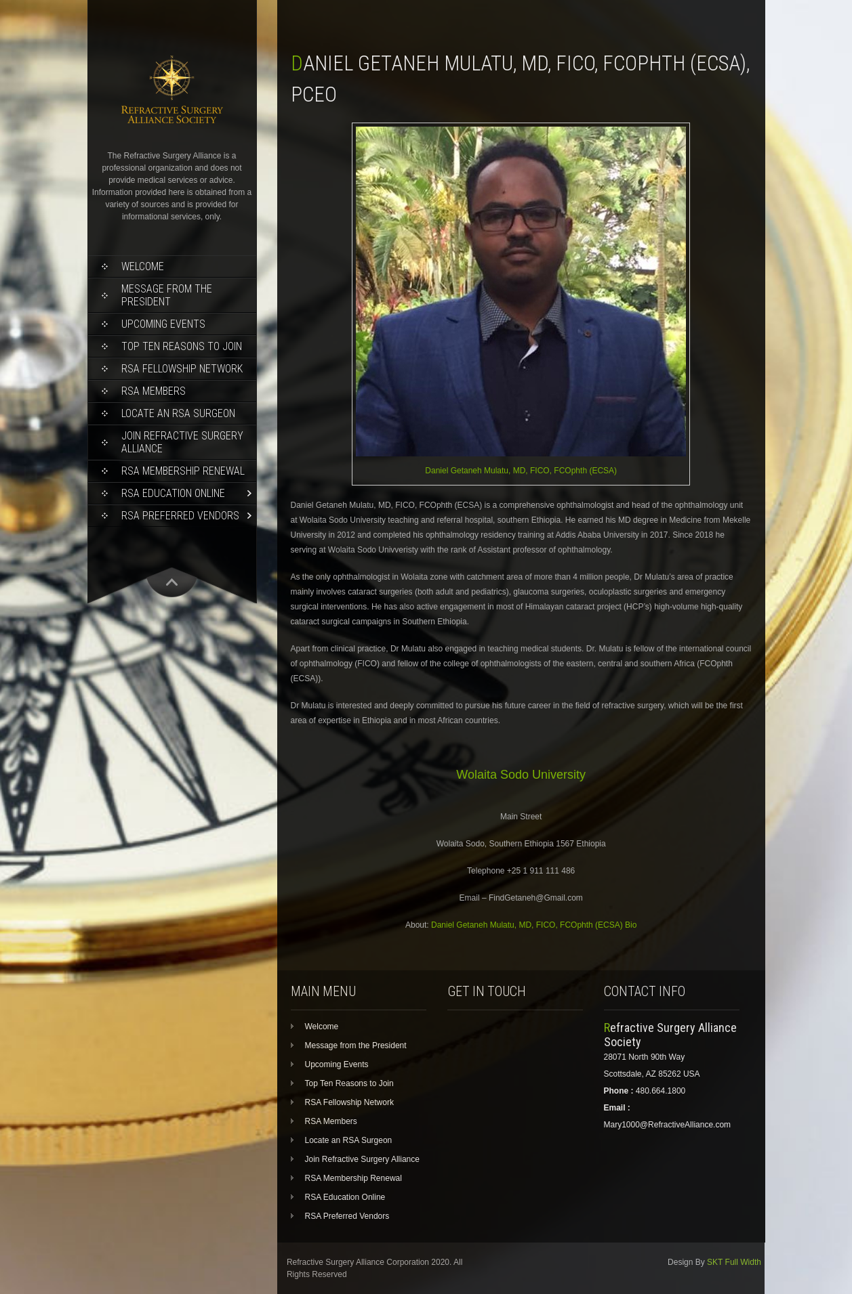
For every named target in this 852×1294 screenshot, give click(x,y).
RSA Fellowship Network (182, 368)
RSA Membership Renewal (183, 471)
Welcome (142, 266)
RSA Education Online (173, 493)
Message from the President (166, 295)
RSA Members (153, 391)
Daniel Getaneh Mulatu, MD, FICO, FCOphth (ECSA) (521, 470)
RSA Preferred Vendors (180, 515)
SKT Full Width (734, 1262)
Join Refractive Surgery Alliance (182, 442)
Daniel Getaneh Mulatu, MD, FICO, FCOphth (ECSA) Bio (533, 925)
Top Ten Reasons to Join (181, 346)
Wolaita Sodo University (521, 774)
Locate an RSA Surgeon (178, 413)
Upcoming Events (163, 324)
